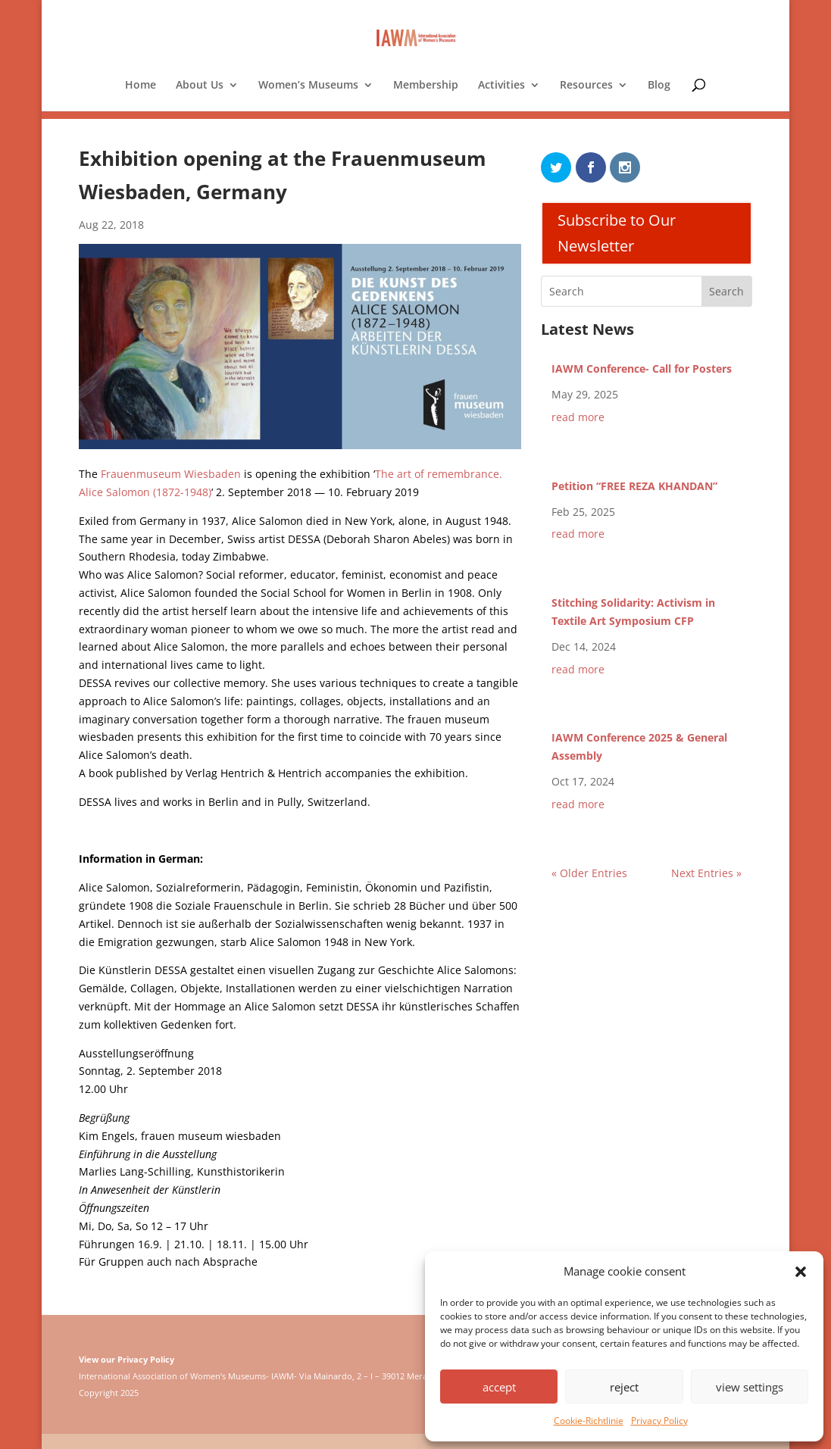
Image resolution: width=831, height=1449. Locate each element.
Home (140, 86)
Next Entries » (706, 873)
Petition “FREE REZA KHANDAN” (634, 486)
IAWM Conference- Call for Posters (641, 368)
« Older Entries (589, 873)
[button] (800, 1271)
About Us (199, 86)
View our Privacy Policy (126, 1359)
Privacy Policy (659, 1420)
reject (624, 1386)
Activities (501, 86)
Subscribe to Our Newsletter (617, 233)
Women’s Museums (308, 86)
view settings (749, 1386)
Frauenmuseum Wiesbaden (171, 474)
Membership (425, 86)
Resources (586, 86)
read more (578, 417)
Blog (659, 86)
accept (499, 1386)
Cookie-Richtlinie (588, 1420)
